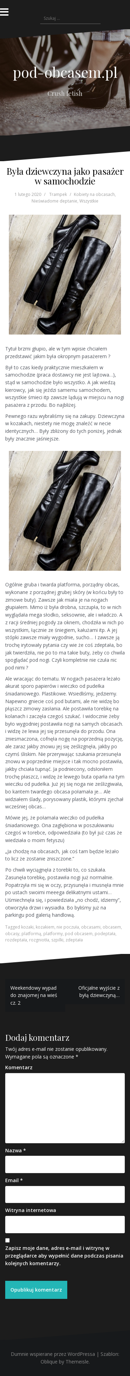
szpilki (57, 940)
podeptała (105, 934)
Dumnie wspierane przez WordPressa (53, 1354)
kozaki (27, 927)
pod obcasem (79, 934)
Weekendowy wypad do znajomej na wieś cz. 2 (33, 995)
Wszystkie (88, 201)
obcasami (91, 927)
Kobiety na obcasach (94, 194)
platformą (31, 934)
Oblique (49, 1361)
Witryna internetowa (30, 1210)
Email (14, 1180)
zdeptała (74, 940)
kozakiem (45, 927)
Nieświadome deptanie (54, 201)
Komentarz (19, 1067)
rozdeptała (16, 940)
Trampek (58, 194)
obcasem (112, 927)
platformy (53, 934)
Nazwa (15, 1150)
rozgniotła (39, 940)
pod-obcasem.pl (65, 72)
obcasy (12, 934)
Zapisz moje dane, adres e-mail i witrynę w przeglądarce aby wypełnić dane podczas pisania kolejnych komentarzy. (64, 1255)
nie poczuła (68, 927)
